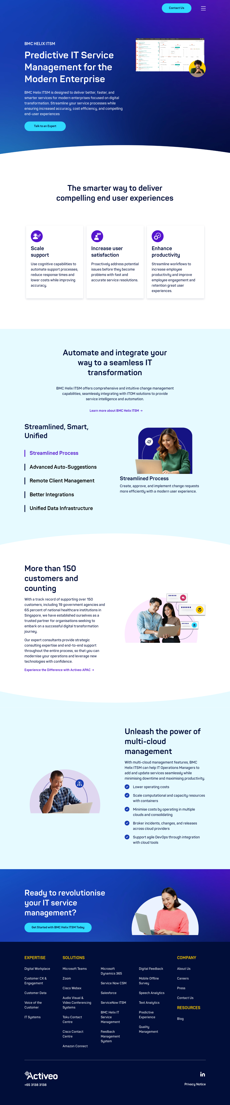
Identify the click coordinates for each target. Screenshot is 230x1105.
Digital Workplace (37, 969)
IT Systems (32, 1017)
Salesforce (108, 993)
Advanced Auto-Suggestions (63, 467)
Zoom (67, 979)
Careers (183, 979)
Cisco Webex (72, 988)
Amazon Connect (75, 1046)
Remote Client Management (62, 481)
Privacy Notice (195, 1084)
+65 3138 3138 (35, 1085)
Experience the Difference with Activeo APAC (57, 670)
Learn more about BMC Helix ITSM (114, 411)
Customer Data (35, 993)
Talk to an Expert (45, 126)
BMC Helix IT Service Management (110, 1017)
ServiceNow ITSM (113, 1003)
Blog (180, 1019)
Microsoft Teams (75, 969)
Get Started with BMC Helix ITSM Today (58, 927)
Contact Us (176, 8)
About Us (183, 969)
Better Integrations (52, 495)
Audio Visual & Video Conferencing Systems (77, 1003)
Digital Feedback (151, 969)
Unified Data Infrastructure (61, 508)
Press (181, 988)
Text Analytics (149, 1003)
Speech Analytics (151, 993)
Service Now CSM (113, 983)
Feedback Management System (110, 1036)
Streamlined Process (54, 453)
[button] (203, 8)
